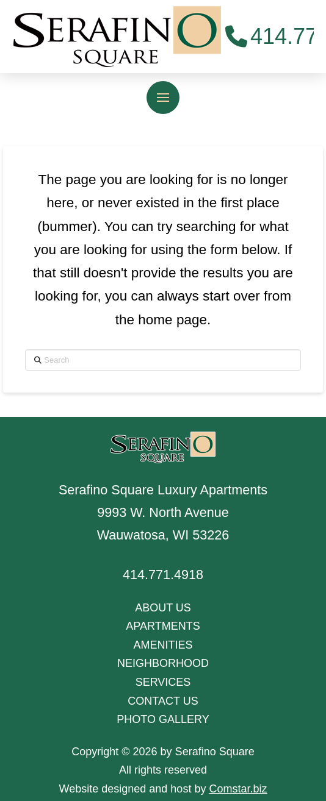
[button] (163, 97)
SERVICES (163, 682)
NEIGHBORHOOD (163, 663)
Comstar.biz (238, 789)
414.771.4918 (163, 574)
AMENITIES (162, 645)
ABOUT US (163, 608)
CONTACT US (163, 701)
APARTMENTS (163, 626)
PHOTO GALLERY (163, 719)
